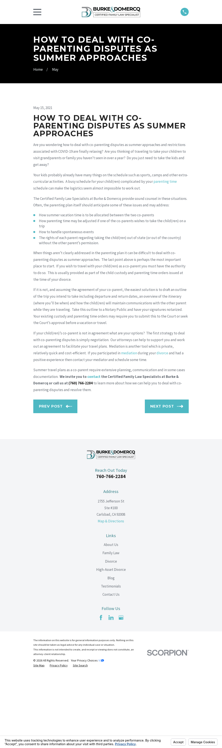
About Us (111, 618)
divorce (162, 426)
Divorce (111, 634)
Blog (111, 651)
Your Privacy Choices (87, 734)
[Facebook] (101, 691)
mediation (129, 426)
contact (94, 450)
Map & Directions (111, 594)
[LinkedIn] (111, 691)
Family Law (110, 626)
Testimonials (111, 659)
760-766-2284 (111, 550)
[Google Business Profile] (121, 691)
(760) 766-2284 (81, 456)
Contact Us (111, 668)
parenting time (165, 255)
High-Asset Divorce (111, 643)
